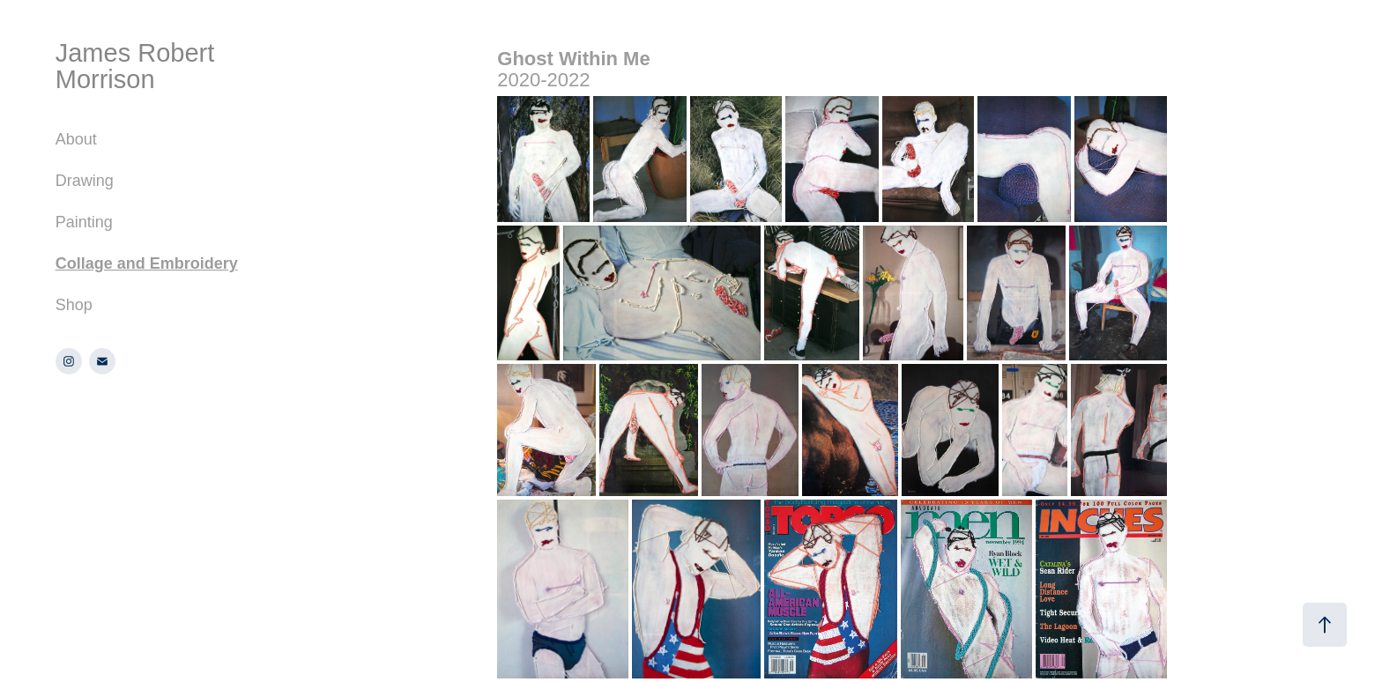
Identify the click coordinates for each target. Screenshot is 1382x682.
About (76, 139)
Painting (84, 222)
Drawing (85, 180)
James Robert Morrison (139, 66)
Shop (74, 305)
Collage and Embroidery (147, 263)
